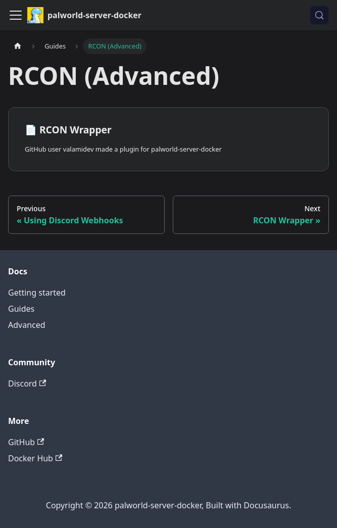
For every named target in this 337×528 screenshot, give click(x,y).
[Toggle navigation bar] (15, 15)
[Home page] (17, 46)
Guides (21, 308)
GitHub (26, 442)
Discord (27, 383)
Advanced (26, 324)
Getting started (37, 292)
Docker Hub (35, 458)
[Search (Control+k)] (319, 15)
